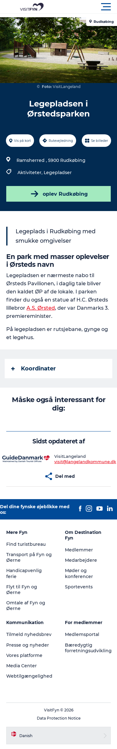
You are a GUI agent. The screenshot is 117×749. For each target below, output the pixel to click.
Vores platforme (24, 655)
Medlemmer (79, 550)
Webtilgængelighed (29, 676)
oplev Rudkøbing (59, 194)
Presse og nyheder (27, 645)
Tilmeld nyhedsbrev (28, 634)
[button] (86, 7)
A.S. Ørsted (41, 308)
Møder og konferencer (79, 573)
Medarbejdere (81, 560)
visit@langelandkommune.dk (85, 461)
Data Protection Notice (58, 718)
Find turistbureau (26, 544)
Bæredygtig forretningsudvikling (88, 647)
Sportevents (79, 587)
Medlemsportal (82, 634)
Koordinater (33, 368)
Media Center (21, 666)
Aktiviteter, (30, 172)
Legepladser (58, 172)
